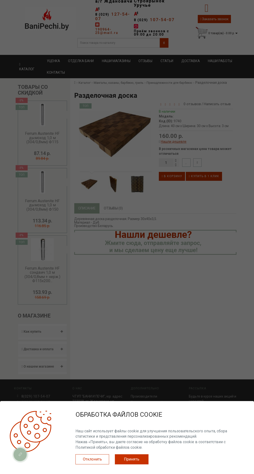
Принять (131, 459)
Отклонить (92, 459)
